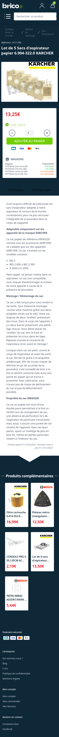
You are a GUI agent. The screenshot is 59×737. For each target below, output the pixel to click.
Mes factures (9, 706)
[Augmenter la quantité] (47, 133)
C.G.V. (5, 668)
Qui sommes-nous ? (13, 658)
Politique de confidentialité (16, 673)
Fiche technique (41, 190)
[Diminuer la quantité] (12, 133)
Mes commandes (11, 701)
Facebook (7, 729)
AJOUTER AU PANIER (29, 141)
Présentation (16, 190)
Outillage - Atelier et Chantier (10, 32)
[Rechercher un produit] (34, 16)
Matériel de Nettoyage (30, 32)
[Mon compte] (42, 5)
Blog (5, 663)
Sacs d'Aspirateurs (48, 32)
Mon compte (9, 696)
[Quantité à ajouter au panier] (29, 133)
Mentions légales (11, 678)
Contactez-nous (11, 723)
